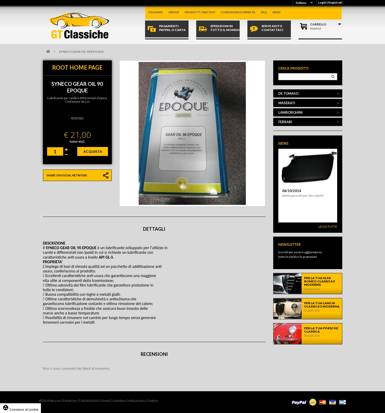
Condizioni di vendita (238, 12)
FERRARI (285, 122)
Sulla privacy (136, 401)
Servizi (174, 12)
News (276, 12)
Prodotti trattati (200, 12)
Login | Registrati (330, 2)
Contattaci (119, 401)
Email (106, 401)
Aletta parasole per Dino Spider (303, 195)
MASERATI (286, 103)
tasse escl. (77, 141)
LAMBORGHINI (290, 112)
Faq (264, 12)
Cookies (152, 401)
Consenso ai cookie (20, 409)
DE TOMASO (288, 93)
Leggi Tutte (327, 226)
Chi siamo (155, 12)
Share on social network (67, 175)
